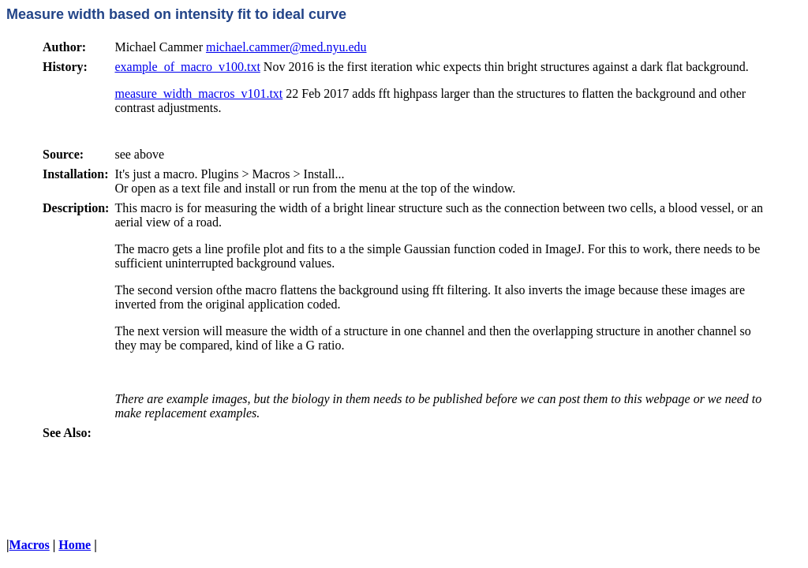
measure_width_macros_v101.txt (198, 93)
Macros (29, 544)
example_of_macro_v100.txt (187, 66)
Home (74, 544)
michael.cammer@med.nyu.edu (286, 47)
